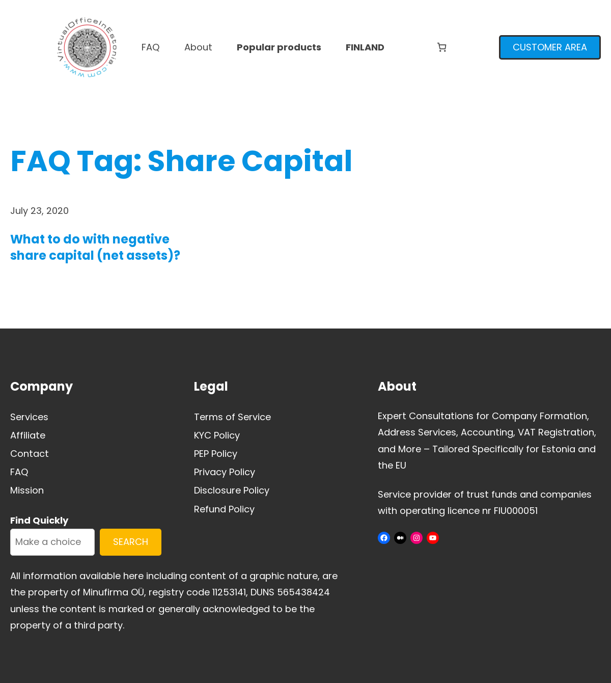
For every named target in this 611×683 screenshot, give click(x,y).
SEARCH (130, 541)
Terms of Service (232, 417)
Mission (27, 490)
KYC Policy (217, 435)
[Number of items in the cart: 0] (441, 47)
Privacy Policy (224, 472)
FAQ (19, 472)
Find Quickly (39, 520)
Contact (29, 453)
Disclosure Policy (231, 490)
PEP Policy (215, 453)
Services (29, 417)
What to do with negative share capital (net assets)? (95, 247)
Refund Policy (224, 509)
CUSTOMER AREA (550, 47)
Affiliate (27, 435)
